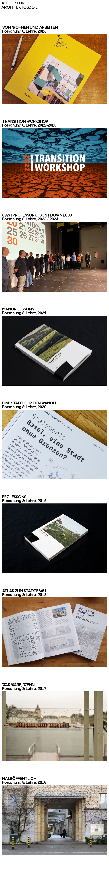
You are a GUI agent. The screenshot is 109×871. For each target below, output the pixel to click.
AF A (19, 4)
